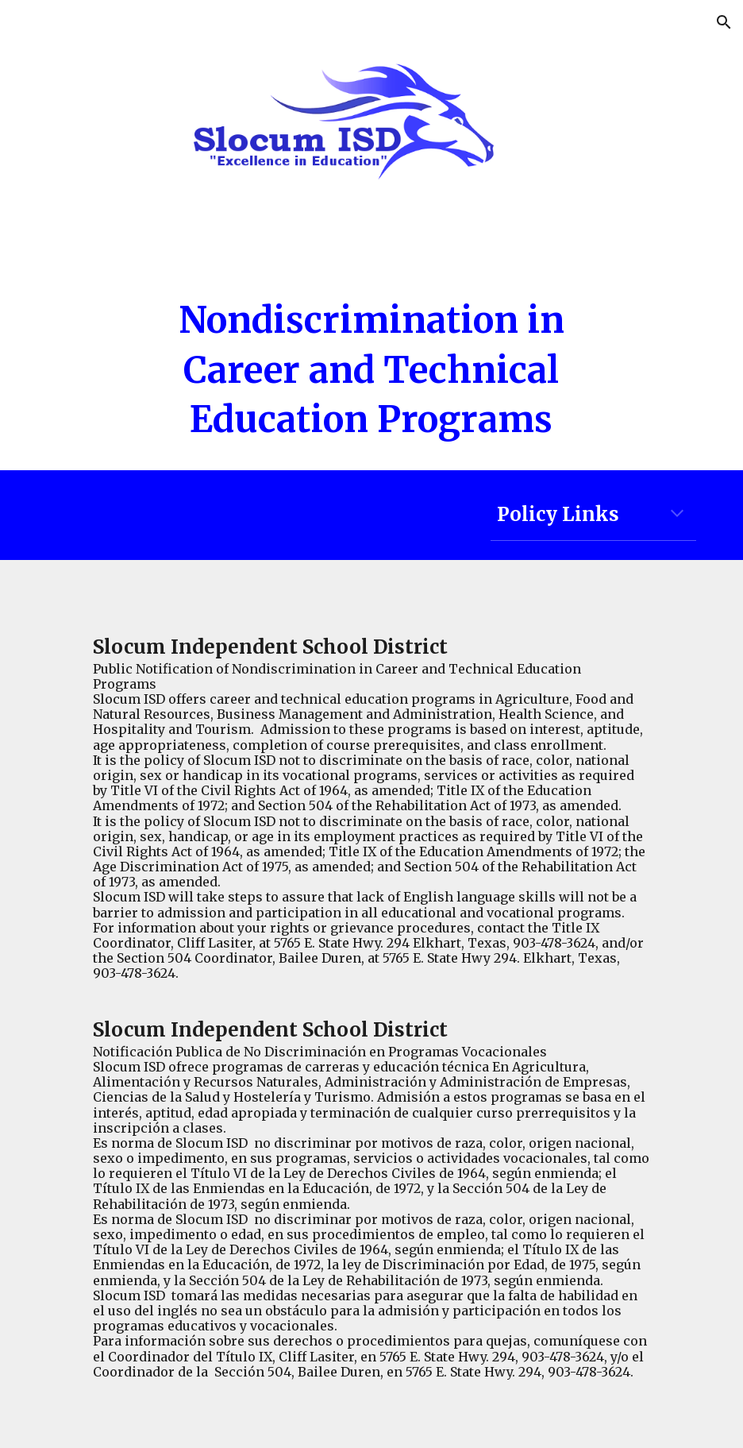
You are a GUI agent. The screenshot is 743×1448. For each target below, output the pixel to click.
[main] (371, 370)
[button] (724, 22)
